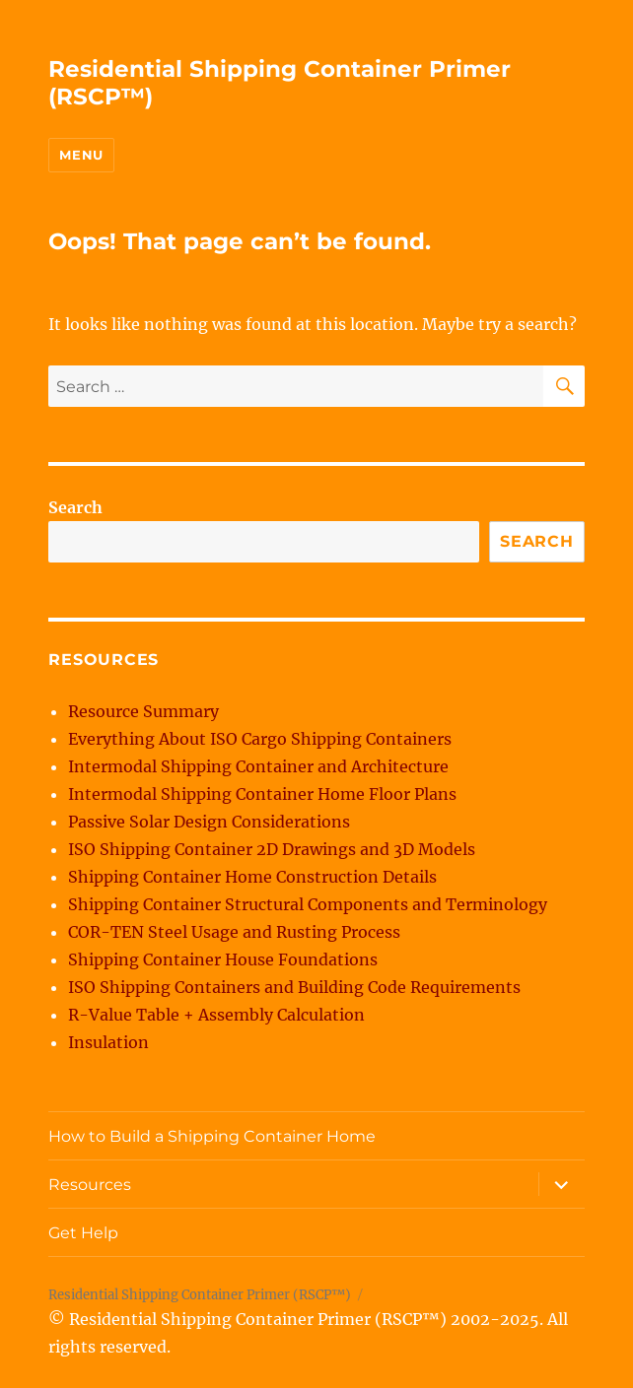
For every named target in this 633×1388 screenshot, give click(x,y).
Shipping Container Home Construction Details (252, 877)
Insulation (108, 1042)
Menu (81, 155)
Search (75, 507)
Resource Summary (143, 711)
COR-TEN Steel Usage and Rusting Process (234, 932)
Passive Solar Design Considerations (209, 821)
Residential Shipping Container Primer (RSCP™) (199, 1295)
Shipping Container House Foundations (223, 959)
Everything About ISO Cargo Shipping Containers (260, 739)
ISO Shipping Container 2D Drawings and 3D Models (271, 849)
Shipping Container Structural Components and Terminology (307, 904)
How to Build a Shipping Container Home (212, 1136)
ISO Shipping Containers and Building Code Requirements (294, 987)
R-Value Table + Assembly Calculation (216, 1014)
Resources (89, 1184)
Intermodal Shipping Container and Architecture (258, 766)
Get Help (83, 1232)
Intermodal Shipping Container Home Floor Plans (262, 794)
